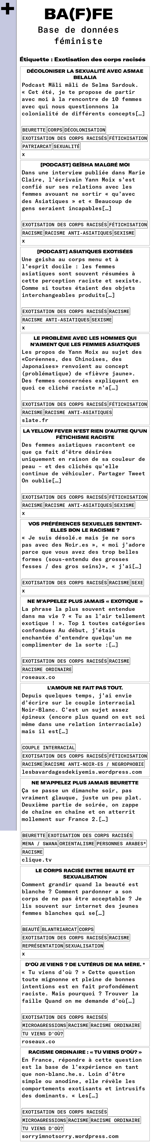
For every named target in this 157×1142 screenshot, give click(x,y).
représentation (42, 946)
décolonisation (84, 130)
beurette (34, 130)
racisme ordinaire (47, 669)
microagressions (44, 1025)
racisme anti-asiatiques (78, 233)
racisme (32, 233)
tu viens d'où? (42, 1033)
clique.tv (37, 859)
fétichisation (128, 138)
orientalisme (76, 843)
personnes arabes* (121, 843)
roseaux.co (38, 677)
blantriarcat (59, 929)
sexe (137, 582)
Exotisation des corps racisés (64, 138)
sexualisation (84, 946)
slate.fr (35, 420)
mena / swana (39, 843)
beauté (31, 929)
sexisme (124, 233)
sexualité (67, 146)
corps (55, 130)
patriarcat (36, 146)
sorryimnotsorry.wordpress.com (70, 1136)
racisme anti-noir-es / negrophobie (94, 764)
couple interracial (48, 747)
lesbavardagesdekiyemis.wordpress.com (82, 771)
